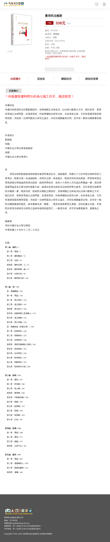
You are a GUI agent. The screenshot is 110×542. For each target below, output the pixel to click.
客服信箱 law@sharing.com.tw (16, 523)
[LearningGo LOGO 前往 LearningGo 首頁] (13, 4)
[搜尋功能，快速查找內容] (96, 4)
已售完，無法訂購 (59, 69)
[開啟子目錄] (104, 4)
